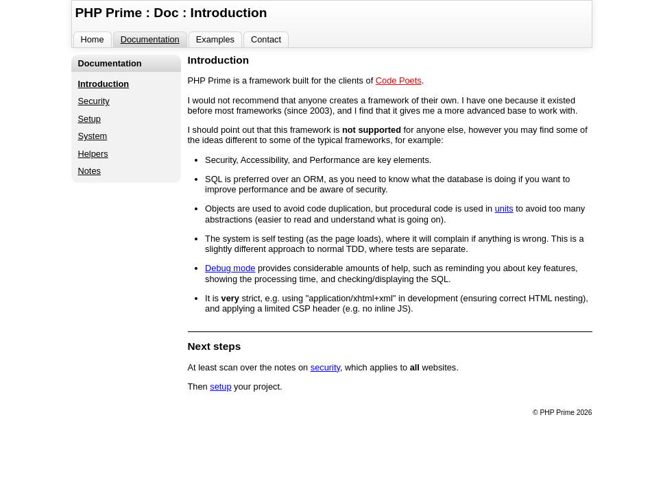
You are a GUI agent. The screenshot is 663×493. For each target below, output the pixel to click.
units (504, 208)
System (93, 136)
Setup (89, 119)
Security (94, 101)
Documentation (150, 39)
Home (92, 39)
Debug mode (230, 268)
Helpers (93, 154)
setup (220, 386)
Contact (266, 39)
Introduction (104, 84)
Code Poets (399, 80)
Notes (89, 171)
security (325, 367)
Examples (215, 39)
